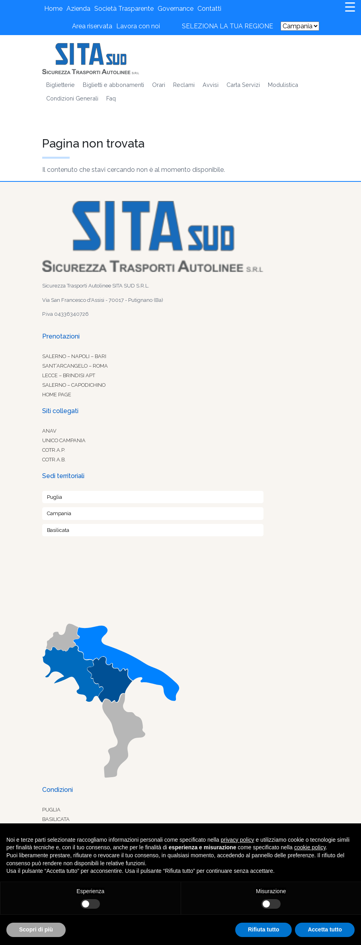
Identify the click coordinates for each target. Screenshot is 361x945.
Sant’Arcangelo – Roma (75, 366)
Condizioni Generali (72, 98)
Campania (59, 513)
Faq (111, 98)
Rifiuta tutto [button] (263, 929)
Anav (49, 431)
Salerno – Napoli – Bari (74, 356)
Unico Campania (64, 440)
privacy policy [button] (237, 840)
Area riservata (92, 26)
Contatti (209, 8)
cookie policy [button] (310, 847)
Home (53, 8)
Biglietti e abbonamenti (113, 84)
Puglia (54, 497)
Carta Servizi (243, 84)
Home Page (56, 395)
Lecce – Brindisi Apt (68, 375)
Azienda (78, 8)
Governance (175, 8)
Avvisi (211, 84)
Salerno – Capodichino (73, 385)
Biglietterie (60, 84)
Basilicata (58, 530)
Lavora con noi (138, 26)
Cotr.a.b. (54, 460)
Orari (158, 84)
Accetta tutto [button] (325, 929)
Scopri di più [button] (36, 929)
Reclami (184, 84)
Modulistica (283, 84)
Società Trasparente (124, 8)
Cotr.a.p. (53, 450)
